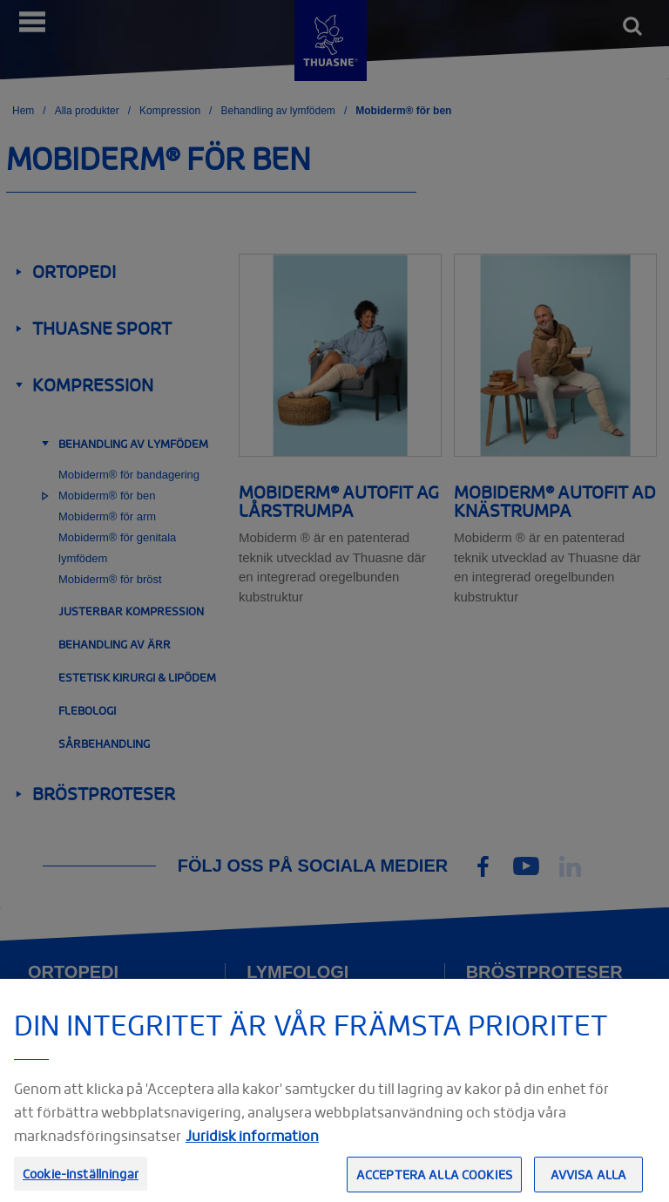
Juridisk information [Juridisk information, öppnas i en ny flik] (252, 1160)
